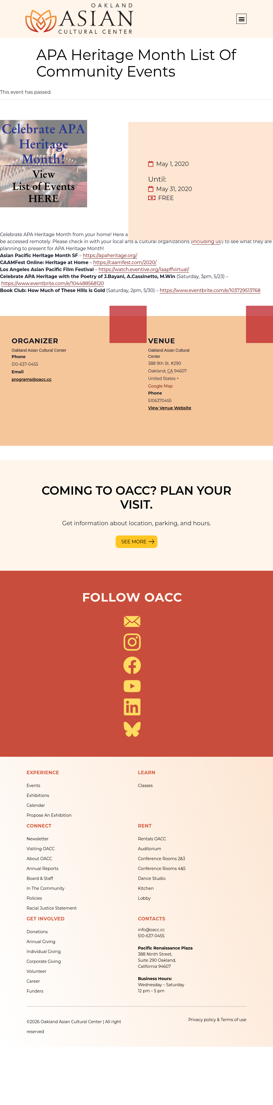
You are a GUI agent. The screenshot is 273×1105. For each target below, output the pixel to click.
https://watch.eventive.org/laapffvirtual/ (143, 269)
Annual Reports (42, 868)
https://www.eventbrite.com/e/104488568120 (52, 283)
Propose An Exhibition (49, 815)
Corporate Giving (44, 961)
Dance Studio (152, 878)
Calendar (36, 805)
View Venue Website (169, 408)
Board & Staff (40, 878)
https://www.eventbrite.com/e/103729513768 (210, 290)
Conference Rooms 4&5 (162, 868)
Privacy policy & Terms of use (217, 1019)
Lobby (144, 898)
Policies (34, 898)
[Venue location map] (230, 367)
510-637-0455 (151, 935)
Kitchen (146, 888)
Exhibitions (38, 795)
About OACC (39, 858)
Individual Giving (44, 951)
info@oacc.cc (151, 929)
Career (33, 981)
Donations (37, 931)
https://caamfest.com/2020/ (125, 262)
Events (33, 785)
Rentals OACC (152, 838)
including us (206, 241)
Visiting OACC (41, 848)
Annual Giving (41, 941)
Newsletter (38, 838)
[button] (241, 19)
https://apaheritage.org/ (110, 255)
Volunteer (36, 971)
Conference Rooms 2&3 (161, 858)
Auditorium (149, 848)
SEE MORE (133, 541)
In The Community (45, 888)
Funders (35, 991)
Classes (145, 785)
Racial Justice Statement (52, 908)
